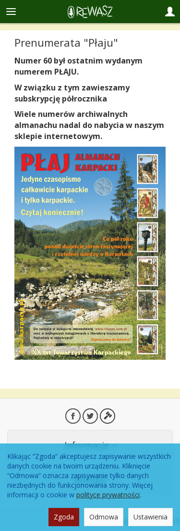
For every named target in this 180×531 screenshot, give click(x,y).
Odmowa (103, 516)
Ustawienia (150, 516)
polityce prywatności (108, 494)
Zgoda (64, 516)
